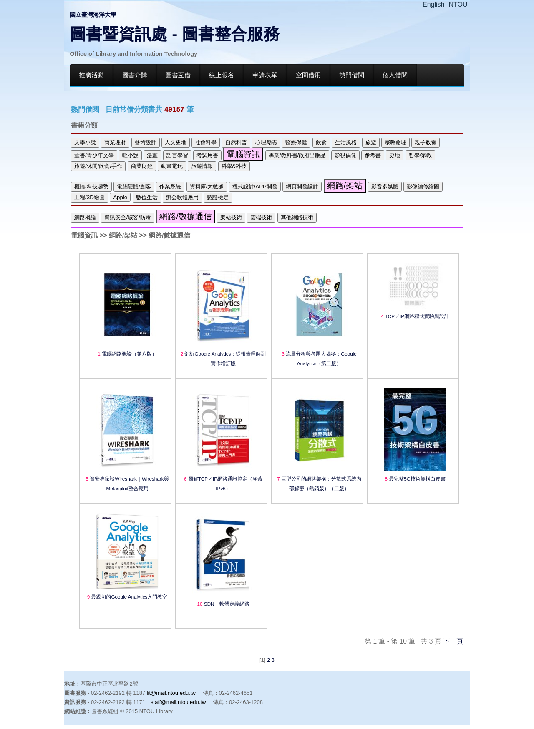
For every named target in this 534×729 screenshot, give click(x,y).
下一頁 (453, 641)
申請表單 (264, 75)
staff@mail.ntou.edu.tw (178, 702)
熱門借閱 (351, 75)
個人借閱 (395, 75)
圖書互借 (178, 75)
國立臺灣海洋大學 (93, 14)
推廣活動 (91, 75)
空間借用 (308, 75)
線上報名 (221, 75)
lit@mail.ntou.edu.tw (171, 693)
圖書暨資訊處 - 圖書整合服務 (175, 34)
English (433, 4)
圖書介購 (134, 75)
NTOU (458, 4)
